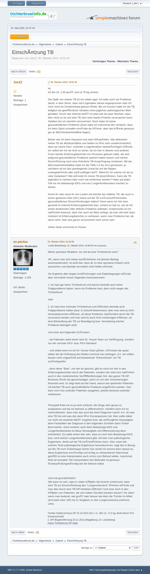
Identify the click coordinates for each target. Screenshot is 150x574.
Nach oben (17, 532)
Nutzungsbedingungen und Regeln (111, 570)
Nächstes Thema (127, 61)
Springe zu (86, 547)
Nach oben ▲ (136, 570)
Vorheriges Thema (103, 61)
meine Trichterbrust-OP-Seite (62, 523)
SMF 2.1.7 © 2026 (16, 570)
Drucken (132, 72)
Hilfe (91, 570)
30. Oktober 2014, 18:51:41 (64, 82)
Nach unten (18, 72)
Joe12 (17, 82)
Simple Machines (34, 570)
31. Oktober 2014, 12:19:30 (60, 241)
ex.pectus (20, 241)
